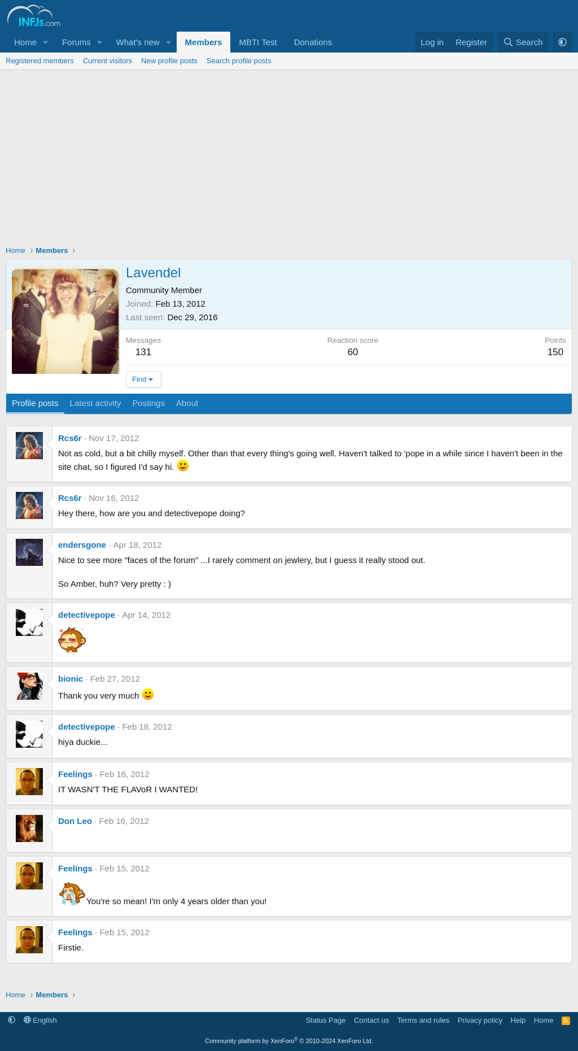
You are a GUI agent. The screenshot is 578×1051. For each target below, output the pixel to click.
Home (25, 42)
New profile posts (169, 60)
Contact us (371, 1020)
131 (143, 352)
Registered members (40, 60)
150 (555, 352)
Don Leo (75, 821)
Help (518, 1020)
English (40, 1020)
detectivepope (86, 615)
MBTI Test (258, 42)
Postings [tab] (148, 403)
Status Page (326, 1020)
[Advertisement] (289, 155)
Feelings (75, 774)
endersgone (82, 545)
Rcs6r (70, 438)
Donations (313, 42)
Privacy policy (480, 1020)
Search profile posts (239, 60)
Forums (76, 42)
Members (203, 42)
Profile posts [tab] (35, 403)
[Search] (523, 42)
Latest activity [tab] (95, 403)
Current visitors (107, 60)
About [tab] (187, 403)
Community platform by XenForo (289, 1040)
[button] (46, 42)
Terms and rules (423, 1020)
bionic (70, 678)
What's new (138, 42)
